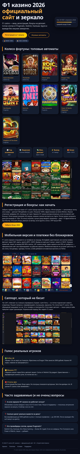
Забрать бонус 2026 (12, 225)
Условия (19, 446)
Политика (12, 446)
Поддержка (27, 446)
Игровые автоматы (39, 35)
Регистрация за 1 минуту (14, 35)
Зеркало (4, 446)
